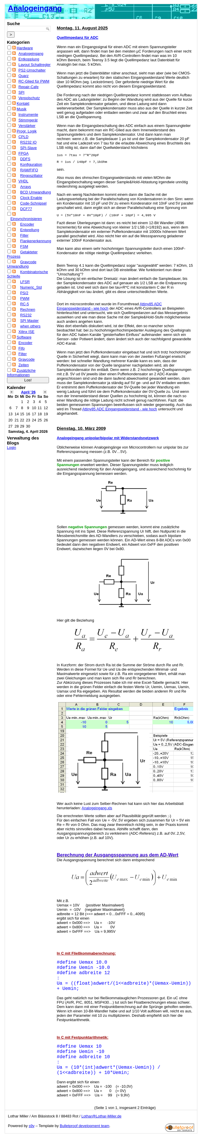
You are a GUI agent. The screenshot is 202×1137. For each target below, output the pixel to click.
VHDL (23, 181)
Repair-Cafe (28, 87)
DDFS (25, 159)
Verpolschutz (29, 98)
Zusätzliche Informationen (21, 372)
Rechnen (27, 309)
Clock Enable (31, 198)
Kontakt (23, 103)
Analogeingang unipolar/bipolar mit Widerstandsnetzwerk (108, 438)
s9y (31, 1126)
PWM (24, 298)
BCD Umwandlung (35, 192)
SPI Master (29, 320)
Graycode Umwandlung (21, 264)
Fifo (21, 348)
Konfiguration (31, 164)
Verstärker (26, 125)
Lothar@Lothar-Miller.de (101, 1116)
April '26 (28, 392)
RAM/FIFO (29, 170)
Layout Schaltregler (34, 64)
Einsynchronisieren (26, 219)
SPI (21, 92)
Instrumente (28, 114)
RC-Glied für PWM (33, 81)
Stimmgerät (27, 120)
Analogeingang (35, 8)
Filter (24, 235)
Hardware (25, 48)
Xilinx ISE (26, 331)
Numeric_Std (31, 287)
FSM (24, 246)
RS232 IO (28, 142)
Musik (21, 109)
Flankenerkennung (35, 241)
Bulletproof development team (84, 1126)
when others (30, 326)
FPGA (23, 153)
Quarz (23, 76)
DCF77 (26, 209)
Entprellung (29, 230)
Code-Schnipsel (33, 203)
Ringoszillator (31, 175)
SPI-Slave (28, 148)
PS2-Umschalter (31, 70)
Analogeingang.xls (97, 808)
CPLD (23, 137)
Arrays (25, 186)
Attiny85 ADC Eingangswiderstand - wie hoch (119, 409)
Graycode (26, 359)
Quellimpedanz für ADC (77, 37)
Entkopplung (28, 59)
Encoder (27, 224)
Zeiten (23, 365)
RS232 (25, 315)
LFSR (25, 282)
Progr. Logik (26, 131)
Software (24, 337)
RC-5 (24, 304)
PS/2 (24, 293)
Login (11, 447)
